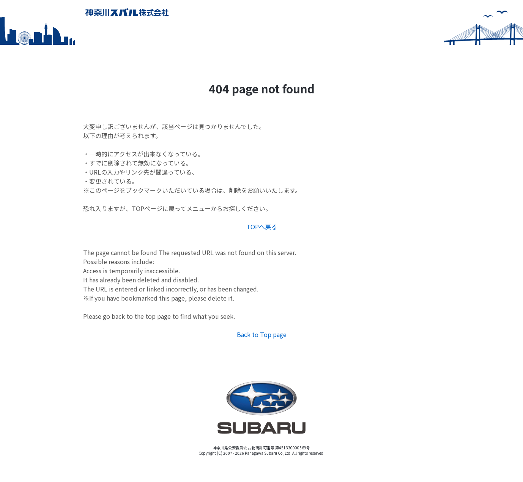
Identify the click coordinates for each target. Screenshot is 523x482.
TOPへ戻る (261, 226)
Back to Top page (262, 334)
